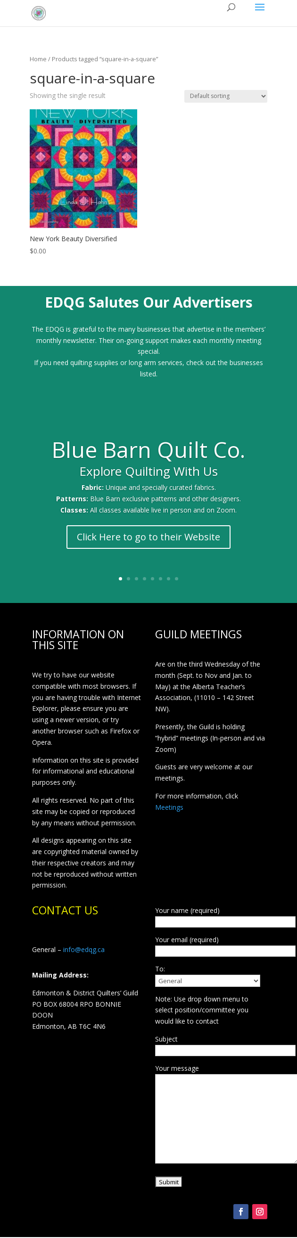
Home (38, 59)
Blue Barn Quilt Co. (148, 450)
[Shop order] (225, 96)
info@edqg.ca (84, 949)
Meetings (169, 807)
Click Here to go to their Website (148, 537)
